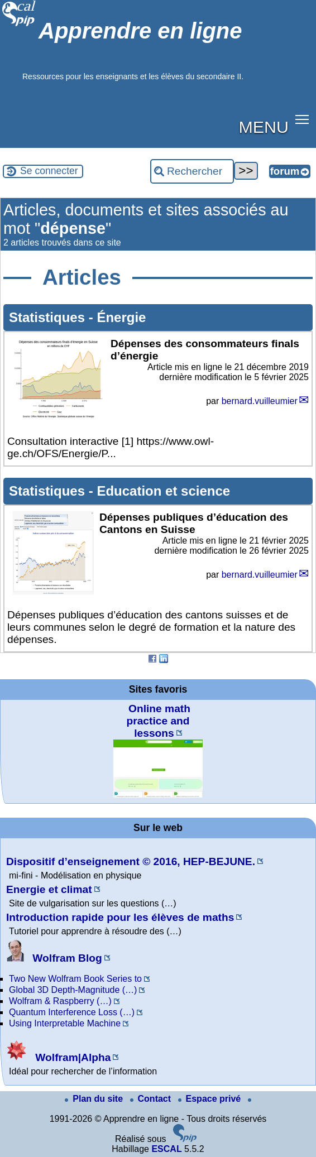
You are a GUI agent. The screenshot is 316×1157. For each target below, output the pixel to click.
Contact (152, 1098)
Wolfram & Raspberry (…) (60, 1001)
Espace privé (210, 1098)
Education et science (163, 490)
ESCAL (166, 1149)
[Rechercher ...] (192, 171)
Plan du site (95, 1098)
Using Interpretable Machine (65, 1023)
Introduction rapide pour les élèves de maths (120, 917)
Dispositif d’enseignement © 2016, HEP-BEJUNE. (130, 861)
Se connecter (49, 170)
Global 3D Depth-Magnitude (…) (73, 990)
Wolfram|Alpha (58, 1057)
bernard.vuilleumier (260, 401)
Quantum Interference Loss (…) (72, 1012)
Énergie (121, 317)
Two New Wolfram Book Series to (75, 978)
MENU (264, 126)
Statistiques (49, 317)
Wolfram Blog (54, 958)
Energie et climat (49, 889)
